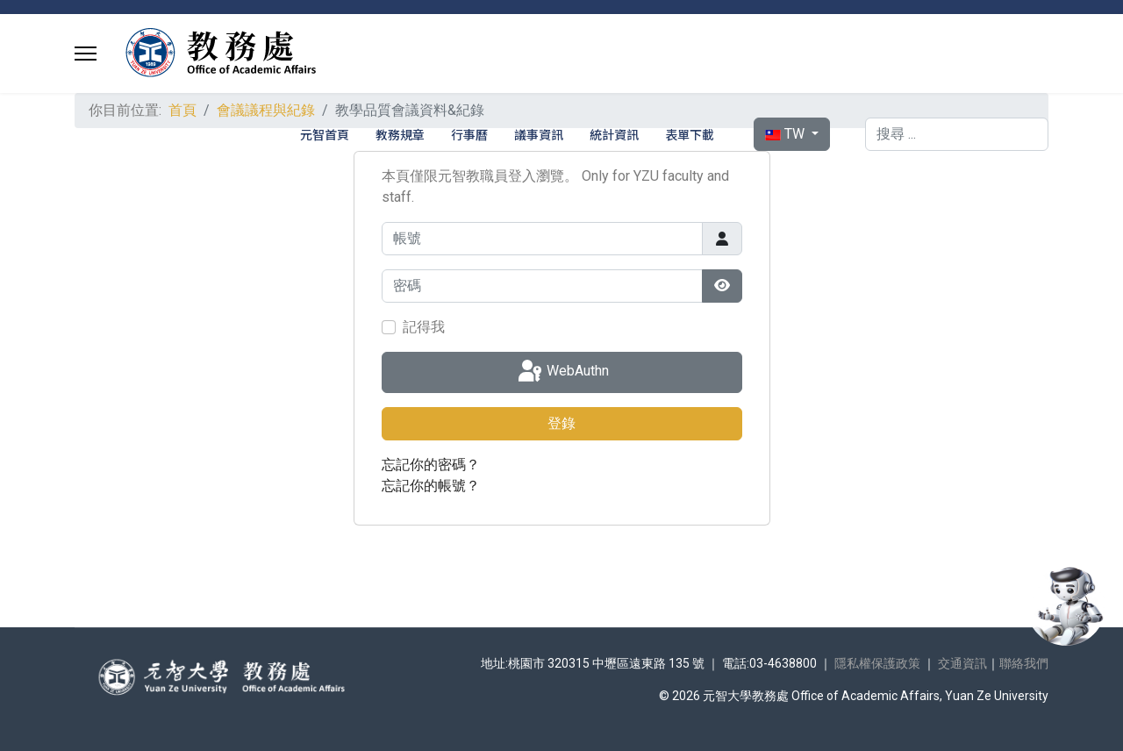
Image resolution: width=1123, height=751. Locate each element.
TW (786, 133)
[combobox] (956, 134)
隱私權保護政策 (877, 663)
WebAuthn (562, 372)
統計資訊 (614, 134)
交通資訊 (962, 663)
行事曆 (469, 134)
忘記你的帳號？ (431, 485)
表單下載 (689, 134)
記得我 (424, 326)
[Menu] (86, 53)
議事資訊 (538, 134)
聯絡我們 (1023, 663)
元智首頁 (324, 134)
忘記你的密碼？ (431, 464)
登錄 (561, 423)
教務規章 (400, 134)
